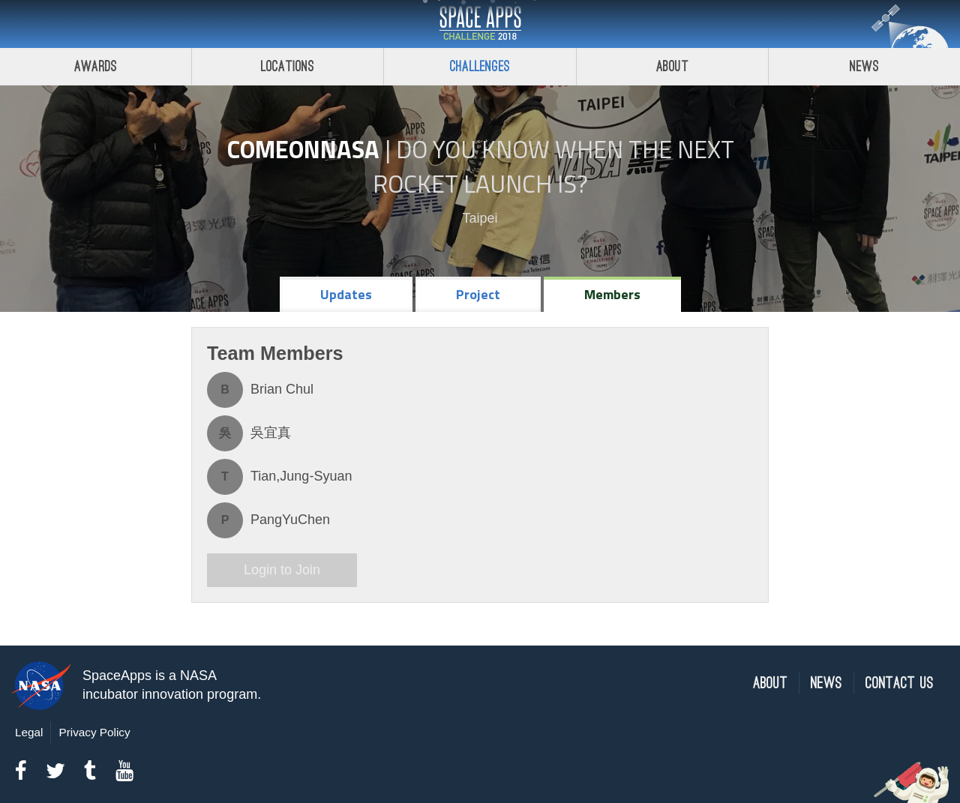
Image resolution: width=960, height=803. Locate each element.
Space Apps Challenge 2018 (480, 24)
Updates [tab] (346, 294)
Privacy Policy (94, 732)
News (826, 683)
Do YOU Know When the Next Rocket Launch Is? (553, 166)
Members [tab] (612, 294)
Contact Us (900, 683)
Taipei (479, 218)
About (672, 66)
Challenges (480, 66)
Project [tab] (478, 294)
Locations (288, 66)
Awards (95, 66)
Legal (29, 732)
